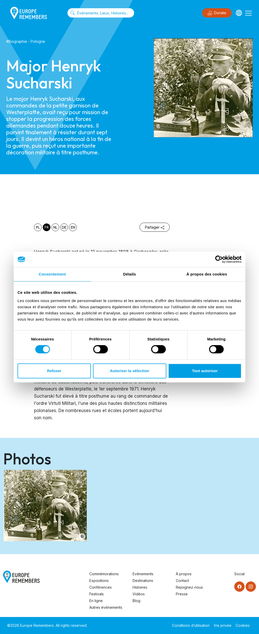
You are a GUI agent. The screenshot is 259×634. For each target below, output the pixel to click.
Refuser (54, 371)
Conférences (100, 587)
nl (55, 227)
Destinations (143, 580)
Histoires (140, 587)
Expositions (99, 580)
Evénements (143, 574)
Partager (154, 227)
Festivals (96, 594)
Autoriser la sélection (129, 371)
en (73, 227)
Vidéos (139, 594)
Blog (136, 600)
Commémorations (104, 574)
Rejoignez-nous (189, 587)
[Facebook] (239, 586)
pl (38, 227)
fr (47, 227)
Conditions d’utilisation (191, 625)
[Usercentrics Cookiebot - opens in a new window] (218, 259)
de (64, 227)
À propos (184, 574)
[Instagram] (251, 586)
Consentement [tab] (52, 274)
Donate (217, 13)
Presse (182, 594)
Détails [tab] (129, 274)
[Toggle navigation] (248, 13)
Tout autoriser (205, 371)
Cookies (243, 625)
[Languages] (239, 13)
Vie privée (222, 625)
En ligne (96, 600)
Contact (182, 580)
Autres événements (105, 607)
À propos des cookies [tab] (206, 274)
